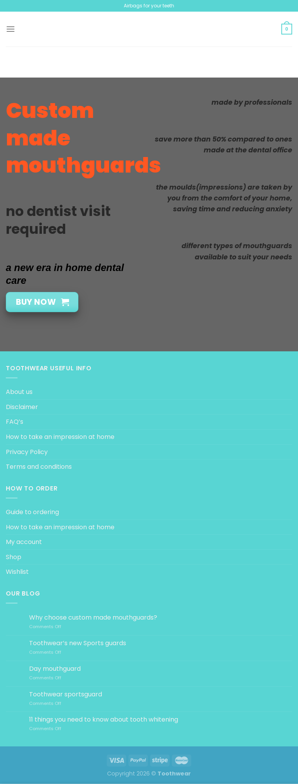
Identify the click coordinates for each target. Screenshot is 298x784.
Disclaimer (22, 406)
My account (24, 541)
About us (19, 391)
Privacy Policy (27, 451)
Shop (13, 557)
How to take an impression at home (60, 436)
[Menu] (10, 28)
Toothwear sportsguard (65, 694)
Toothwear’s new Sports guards (77, 643)
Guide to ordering (32, 512)
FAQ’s (14, 421)
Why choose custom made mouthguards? (93, 617)
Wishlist (17, 571)
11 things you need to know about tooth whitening (103, 719)
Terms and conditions (39, 466)
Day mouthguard (55, 668)
